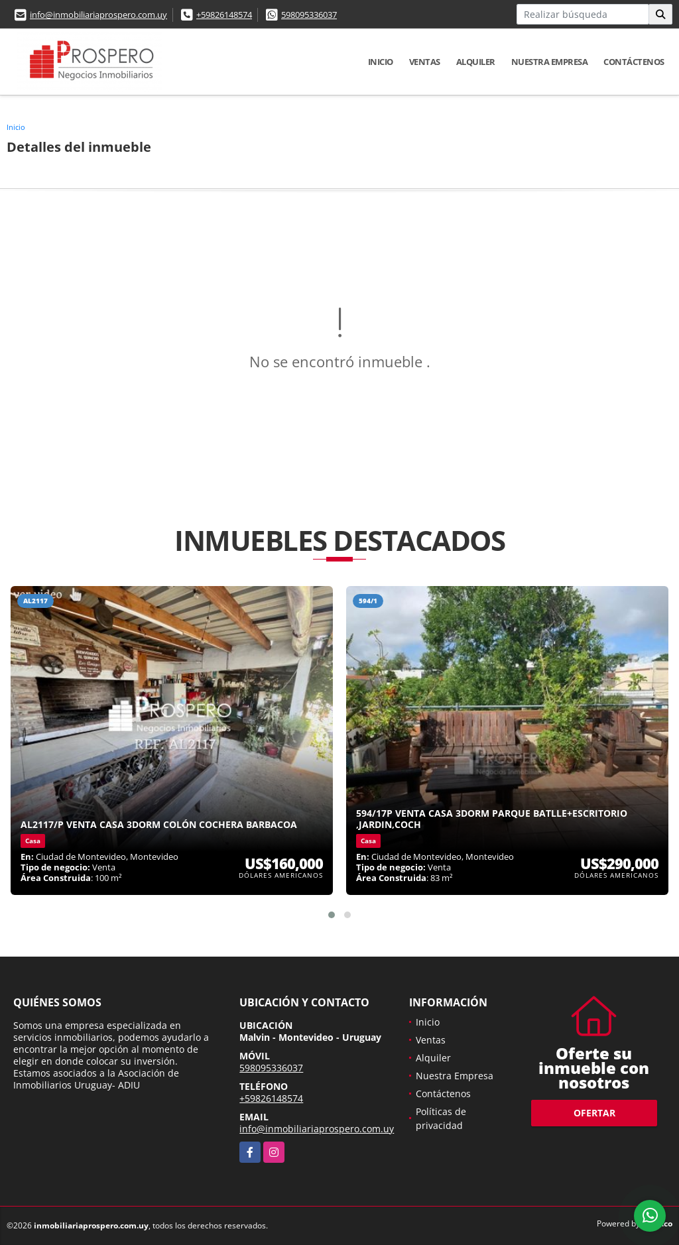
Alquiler (475, 62)
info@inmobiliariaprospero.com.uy (98, 15)
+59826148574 (224, 15)
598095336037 (309, 15)
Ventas (424, 62)
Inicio (380, 62)
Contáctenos (633, 62)
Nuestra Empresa (549, 62)
